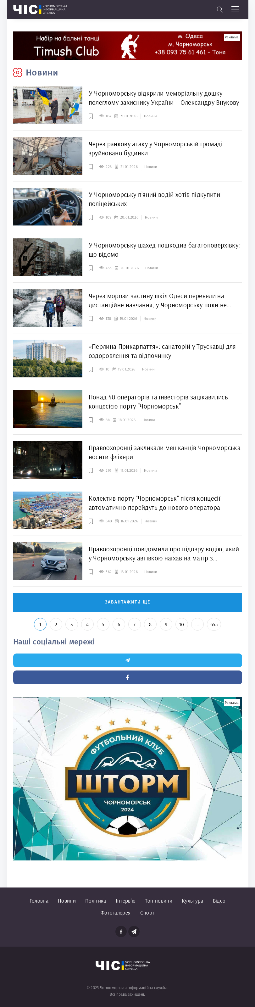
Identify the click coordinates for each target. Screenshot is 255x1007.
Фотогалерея (116, 912)
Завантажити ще (127, 602)
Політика (95, 900)
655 (214, 624)
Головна (39, 900)
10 (181, 624)
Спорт (147, 912)
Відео (219, 900)
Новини (67, 900)
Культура (192, 900)
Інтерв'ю (126, 900)
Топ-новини (158, 900)
